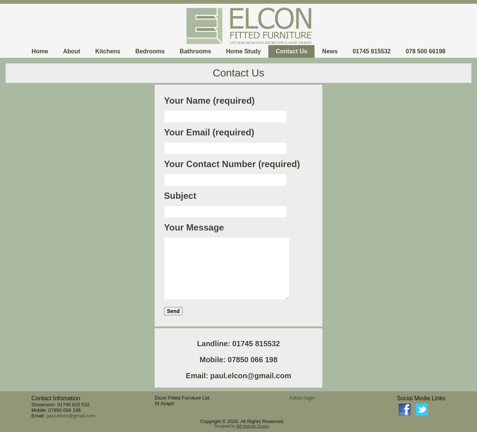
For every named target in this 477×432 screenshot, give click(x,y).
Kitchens (107, 51)
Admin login (302, 398)
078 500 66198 (425, 51)
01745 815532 (372, 51)
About (71, 51)
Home (40, 51)
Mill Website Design (252, 426)
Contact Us (291, 51)
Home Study (243, 51)
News (330, 51)
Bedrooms (150, 51)
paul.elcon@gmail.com (70, 416)
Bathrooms (195, 51)
